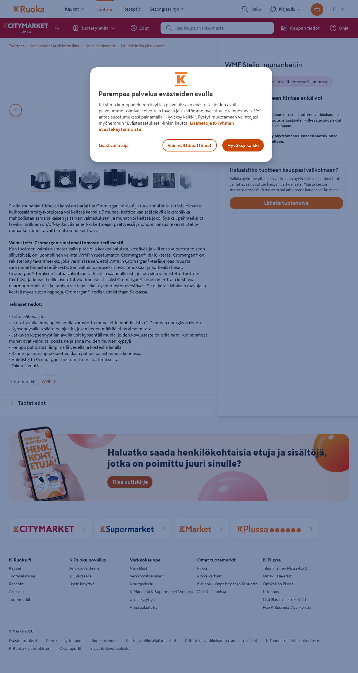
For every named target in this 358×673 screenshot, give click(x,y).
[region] (181, 114)
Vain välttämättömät (190, 145)
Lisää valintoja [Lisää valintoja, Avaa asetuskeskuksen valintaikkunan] (114, 145)
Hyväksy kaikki (243, 145)
